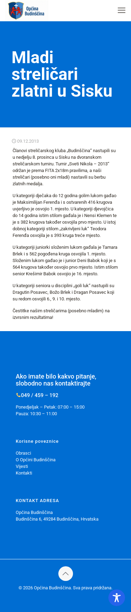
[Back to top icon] (65, 573)
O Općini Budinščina (36, 459)
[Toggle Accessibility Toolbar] (117, 598)
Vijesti (22, 466)
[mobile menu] (122, 10)
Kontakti (24, 473)
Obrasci (23, 453)
